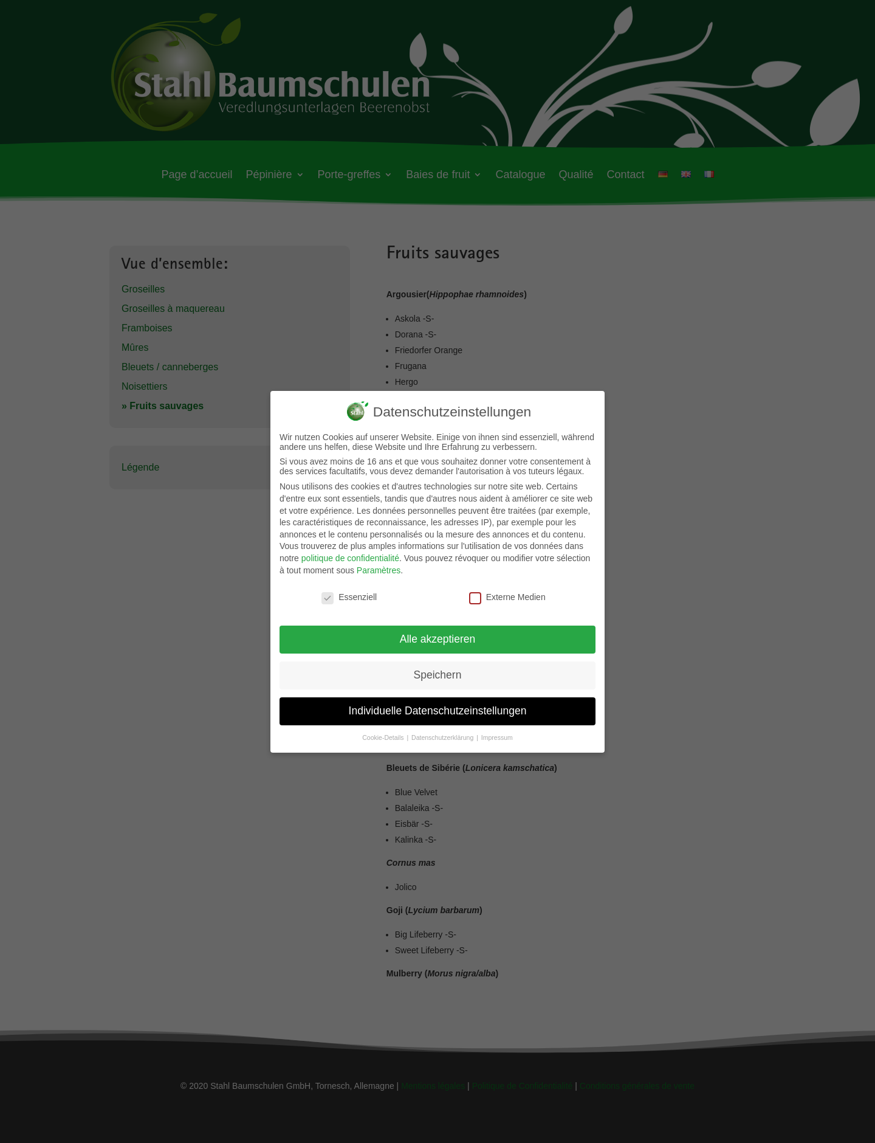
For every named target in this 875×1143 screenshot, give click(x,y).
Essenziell (349, 591)
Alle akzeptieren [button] (438, 633)
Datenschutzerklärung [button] (443, 731)
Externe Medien (507, 591)
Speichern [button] (438, 669)
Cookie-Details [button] (383, 731)
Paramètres (378, 564)
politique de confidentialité (350, 552)
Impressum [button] (497, 731)
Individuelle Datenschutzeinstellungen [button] (438, 705)
